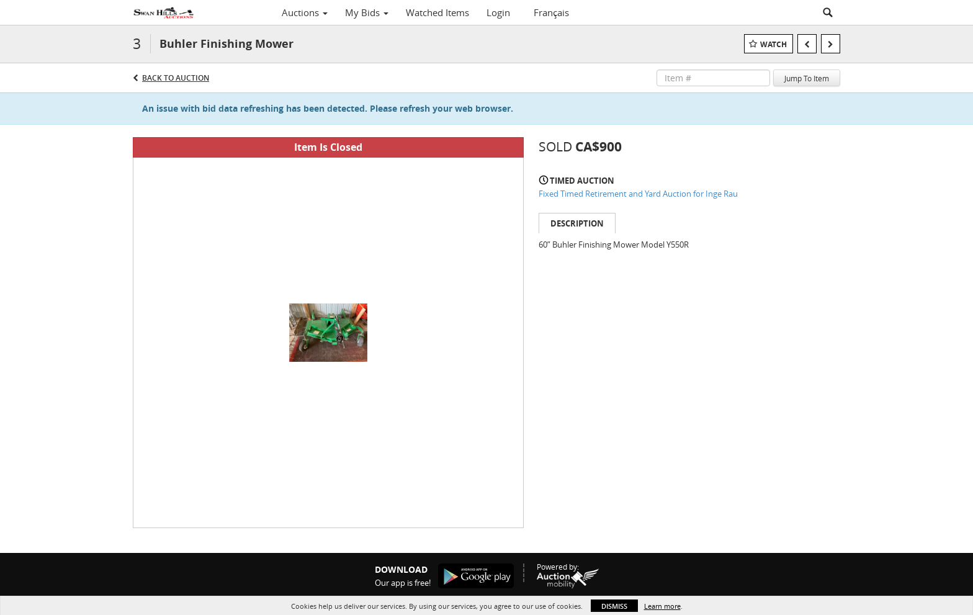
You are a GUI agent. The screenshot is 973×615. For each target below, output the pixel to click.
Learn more (662, 606)
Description (577, 223)
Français (551, 12)
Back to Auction (175, 78)
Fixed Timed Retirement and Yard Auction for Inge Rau (638, 193)
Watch (773, 44)
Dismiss (614, 606)
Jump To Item (806, 78)
